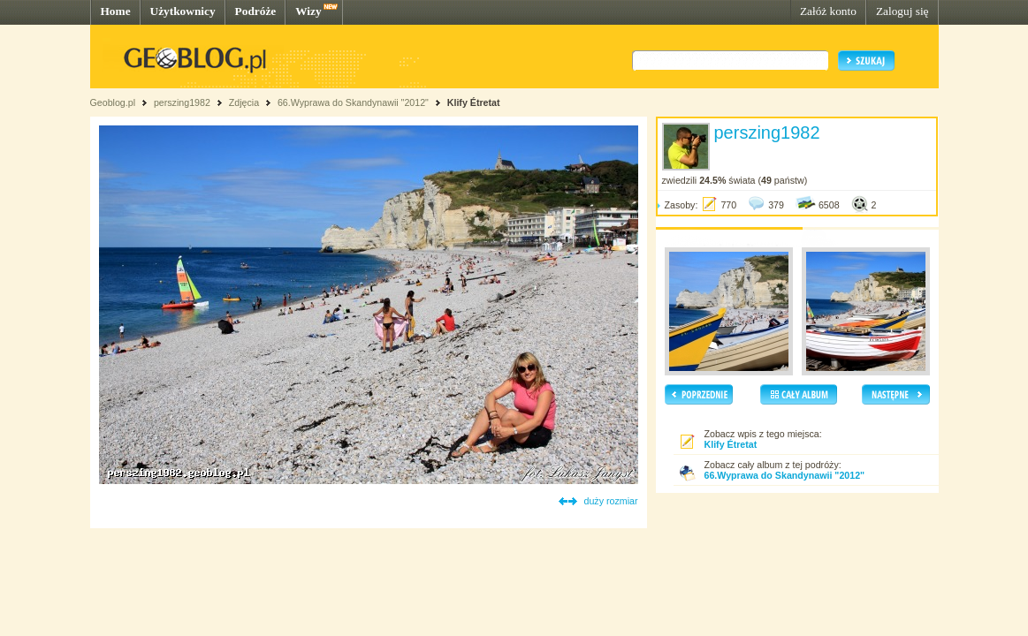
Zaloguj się (902, 11)
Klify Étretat (473, 102)
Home (116, 11)
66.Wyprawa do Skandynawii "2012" (353, 102)
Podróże (256, 11)
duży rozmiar (611, 501)
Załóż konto (828, 11)
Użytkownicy (183, 11)
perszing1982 (182, 102)
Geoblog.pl (113, 102)
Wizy (308, 11)
